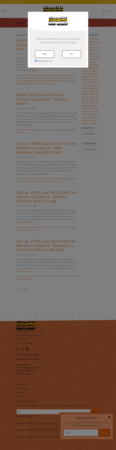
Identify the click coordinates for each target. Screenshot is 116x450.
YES (44, 54)
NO (71, 54)
